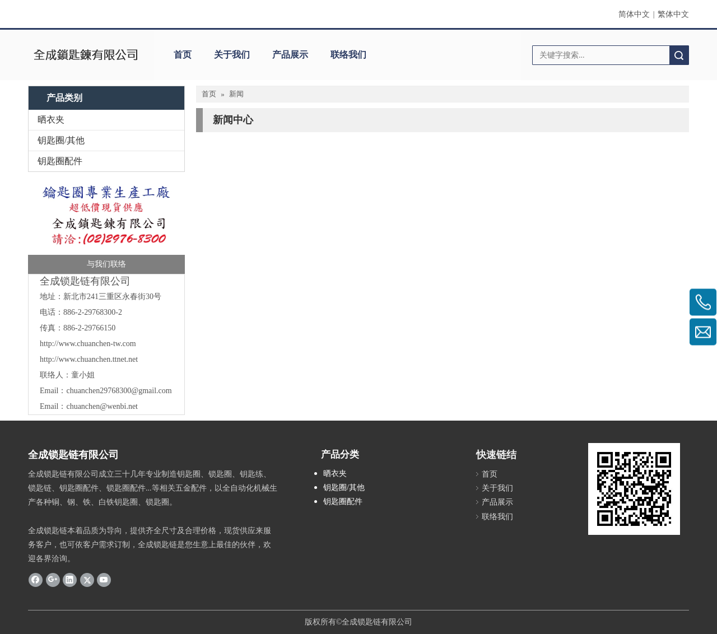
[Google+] (53, 579)
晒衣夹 (51, 119)
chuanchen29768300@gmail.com (118, 390)
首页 (183, 54)
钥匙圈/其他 (61, 140)
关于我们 (232, 54)
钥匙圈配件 (60, 161)
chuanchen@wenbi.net (102, 406)
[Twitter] (87, 579)
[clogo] (85, 54)
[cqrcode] (634, 489)
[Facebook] (36, 579)
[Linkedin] (70, 579)
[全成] (106, 226)
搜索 (678, 55)
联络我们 (348, 54)
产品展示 (290, 54)
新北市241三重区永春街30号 (112, 296)
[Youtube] (104, 579)
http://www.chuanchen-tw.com (88, 343)
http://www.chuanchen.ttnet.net (89, 359)
